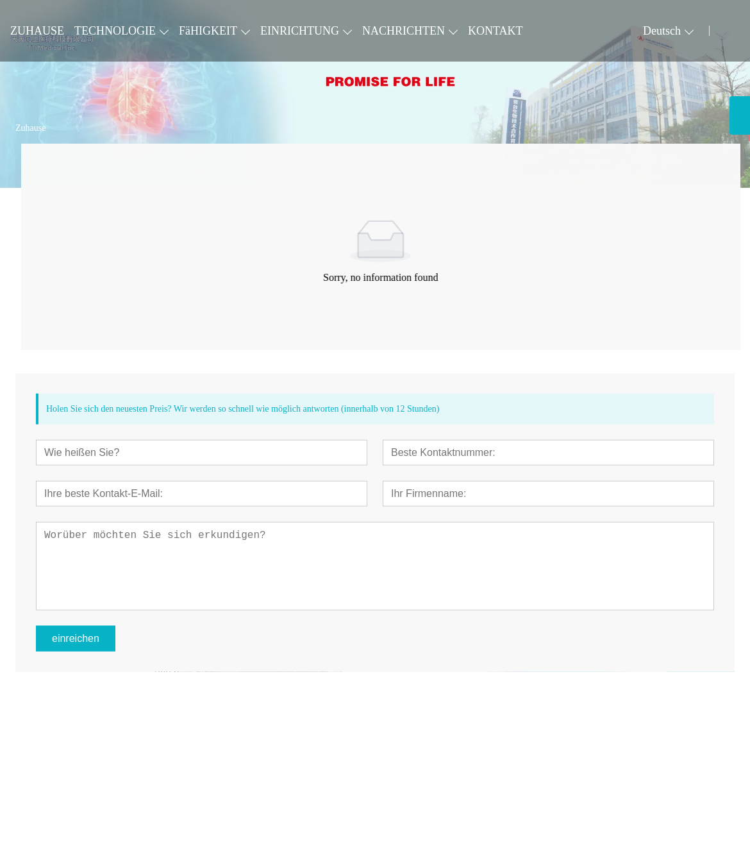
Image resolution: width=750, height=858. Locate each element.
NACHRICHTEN (403, 30)
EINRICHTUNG (299, 30)
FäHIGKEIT (208, 30)
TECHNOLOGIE (115, 30)
